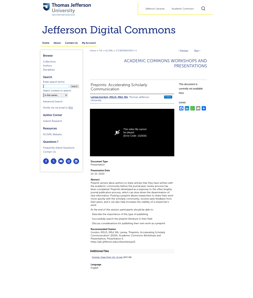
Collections (49, 61)
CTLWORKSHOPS (124, 50)
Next (196, 50)
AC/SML (109, 50)
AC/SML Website (52, 134)
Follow (168, 97)
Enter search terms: (54, 82)
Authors (47, 65)
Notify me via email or (58, 107)
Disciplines (49, 69)
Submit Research (52, 121)
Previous (184, 50)
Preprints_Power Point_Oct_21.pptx (107, 257)
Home (93, 50)
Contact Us (49, 151)
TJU (101, 50)
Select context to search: (57, 90)
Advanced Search (53, 101)
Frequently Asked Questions (58, 147)
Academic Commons (183, 9)
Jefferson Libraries (155, 9)
